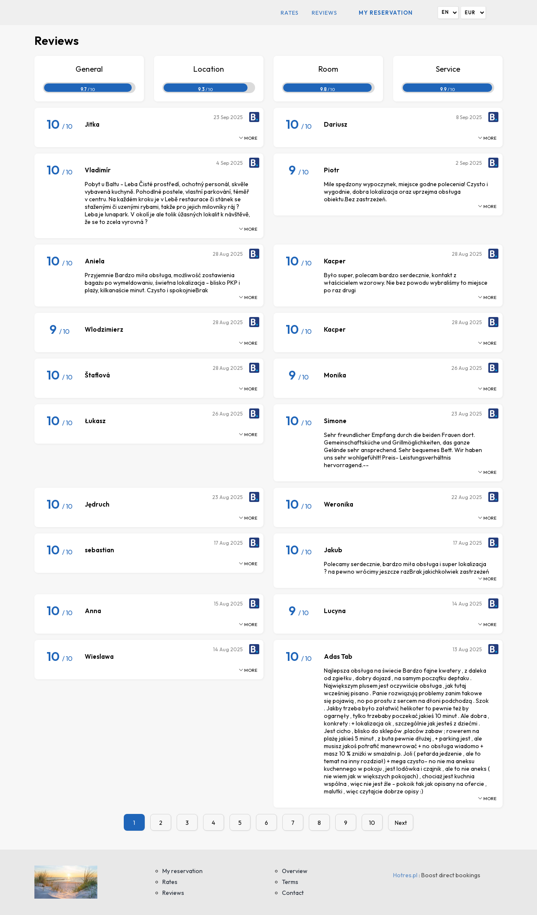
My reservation (386, 12)
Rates (290, 12)
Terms (290, 882)
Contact (293, 893)
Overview (295, 871)
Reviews (324, 12)
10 (372, 823)
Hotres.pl (405, 875)
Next (401, 823)
